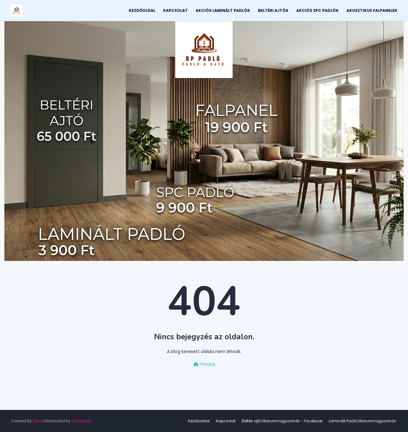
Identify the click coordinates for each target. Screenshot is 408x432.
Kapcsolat (226, 421)
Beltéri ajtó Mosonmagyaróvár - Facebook (282, 421)
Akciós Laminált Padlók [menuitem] (223, 10)
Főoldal (204, 364)
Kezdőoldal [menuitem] (142, 10)
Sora (37, 421)
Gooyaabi (81, 421)
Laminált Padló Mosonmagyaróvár (362, 421)
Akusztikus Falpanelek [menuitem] (372, 10)
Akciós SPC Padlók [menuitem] (317, 10)
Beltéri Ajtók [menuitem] (273, 10)
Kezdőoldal (199, 421)
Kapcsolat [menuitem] (175, 10)
